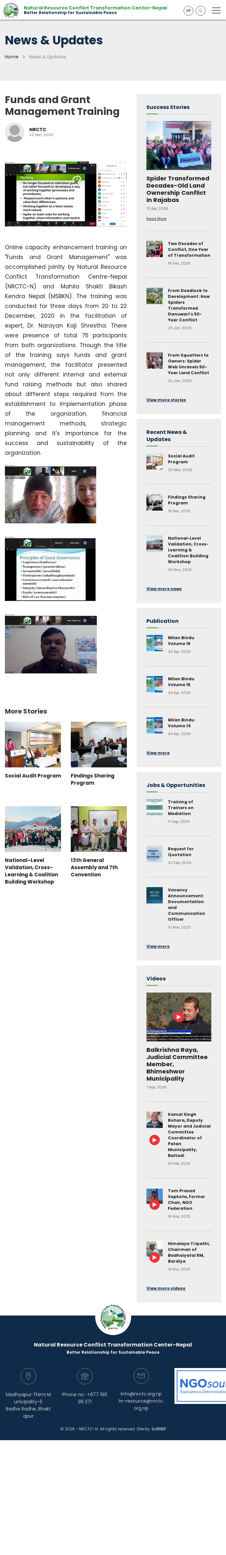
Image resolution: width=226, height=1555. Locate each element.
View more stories (166, 400)
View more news (164, 589)
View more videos (165, 1288)
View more (158, 753)
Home (12, 57)
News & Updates (47, 57)
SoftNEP (159, 1429)
